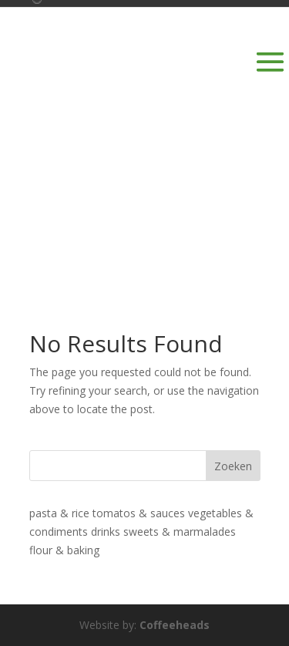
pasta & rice (59, 513)
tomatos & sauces (138, 513)
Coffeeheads (174, 624)
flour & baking (64, 550)
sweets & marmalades (179, 531)
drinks (105, 531)
